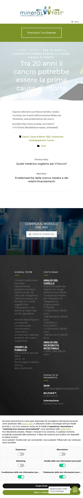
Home (22, 50)
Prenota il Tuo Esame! (41, 32)
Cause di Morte (37, 136)
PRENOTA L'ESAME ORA (41, 232)
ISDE (48, 136)
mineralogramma (37, 140)
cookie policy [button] (65, 429)
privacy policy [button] (27, 424)
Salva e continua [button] (41, 492)
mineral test (57, 136)
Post (35, 50)
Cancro (25, 136)
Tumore (50, 140)
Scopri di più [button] (41, 486)
